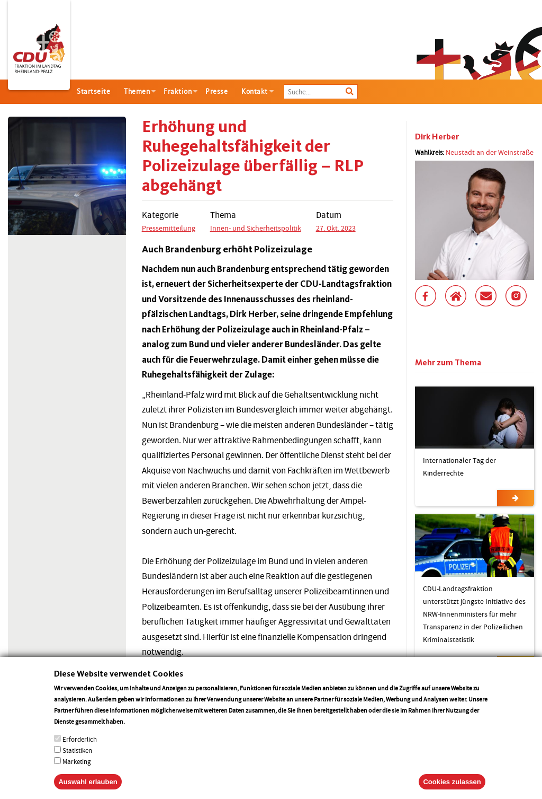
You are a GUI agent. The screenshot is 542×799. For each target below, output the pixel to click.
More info (140, 731)
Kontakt (254, 91)
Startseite (93, 91)
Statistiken (77, 761)
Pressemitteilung (168, 228)
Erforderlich (79, 749)
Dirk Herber (437, 136)
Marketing (76, 772)
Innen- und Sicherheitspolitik (255, 228)
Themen (137, 91)
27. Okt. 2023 (336, 228)
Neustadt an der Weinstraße (490, 152)
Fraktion (178, 91)
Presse (216, 91)
